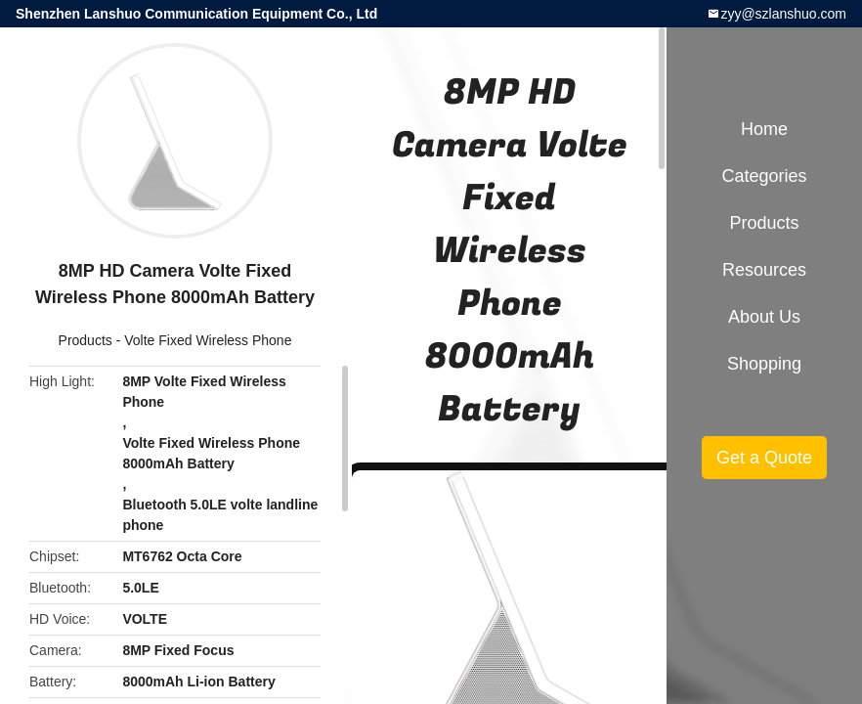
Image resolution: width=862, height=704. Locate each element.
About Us (764, 317)
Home (764, 129)
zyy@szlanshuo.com (783, 14)
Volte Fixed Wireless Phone (207, 340)
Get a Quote (764, 457)
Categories (763, 176)
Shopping (764, 364)
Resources (764, 270)
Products (85, 340)
